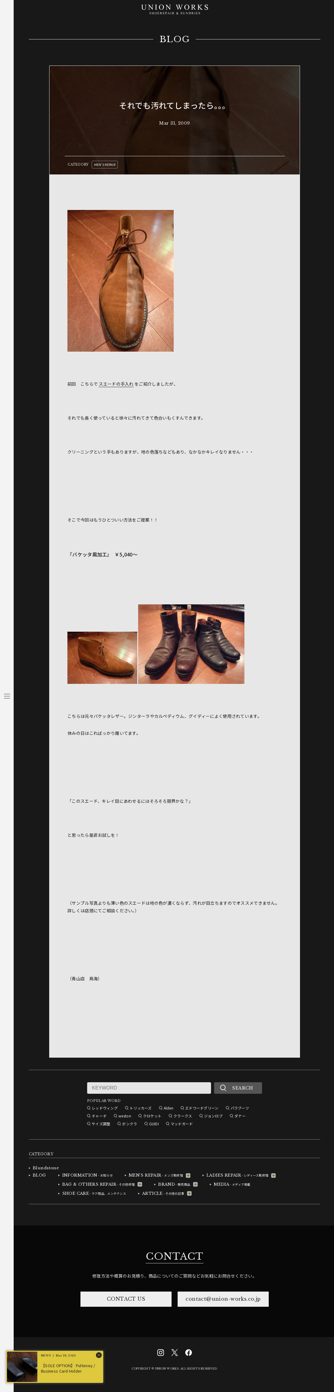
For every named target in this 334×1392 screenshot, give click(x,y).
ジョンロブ (213, 1115)
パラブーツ (239, 1107)
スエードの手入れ (116, 384)
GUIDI (154, 1123)
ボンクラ (129, 1123)
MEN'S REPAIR (104, 164)
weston (124, 1115)
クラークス (182, 1115)
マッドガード (182, 1123)
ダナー (240, 1115)
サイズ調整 (101, 1123)
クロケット (152, 1115)
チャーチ (99, 1115)
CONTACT (174, 1256)
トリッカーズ (141, 1107)
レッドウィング (105, 1107)
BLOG (174, 39)
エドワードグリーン (202, 1107)
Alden (168, 1107)
